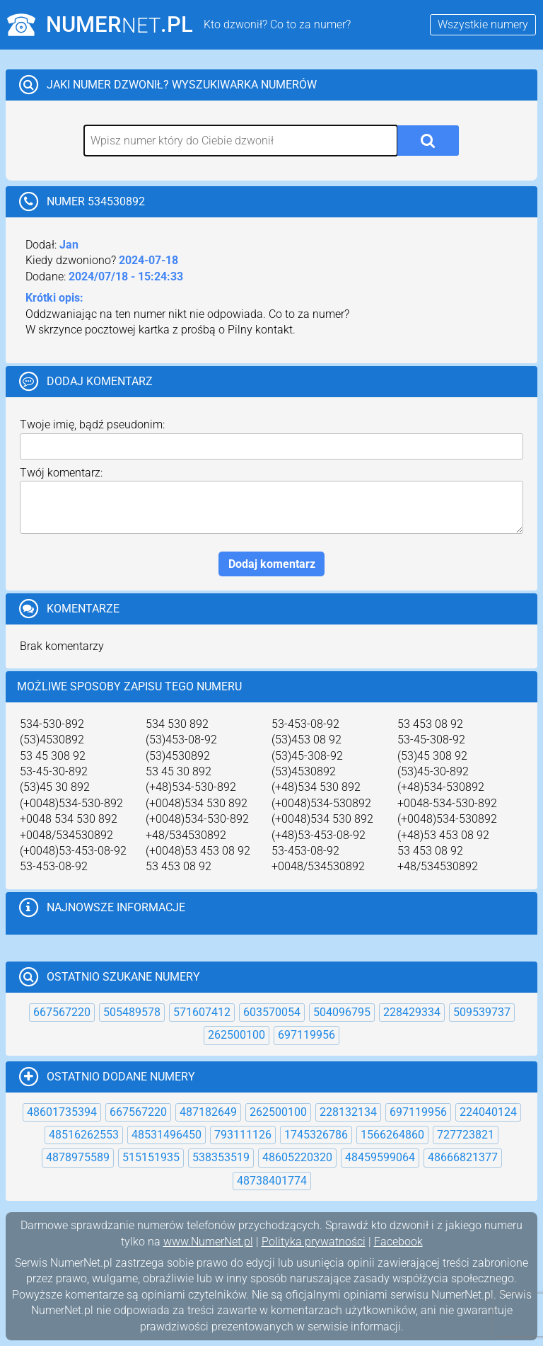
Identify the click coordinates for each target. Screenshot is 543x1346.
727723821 (465, 1134)
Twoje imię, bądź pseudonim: (92, 424)
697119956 (306, 1035)
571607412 (201, 1012)
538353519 (221, 1157)
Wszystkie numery (483, 24)
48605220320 (297, 1157)
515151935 (151, 1157)
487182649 (208, 1112)
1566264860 (392, 1134)
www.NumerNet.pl (208, 1241)
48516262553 (84, 1134)
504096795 (341, 1012)
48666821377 (463, 1157)
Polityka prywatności (314, 1241)
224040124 (488, 1112)
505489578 (131, 1012)
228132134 (348, 1112)
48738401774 (272, 1180)
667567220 (61, 1012)
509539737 (481, 1012)
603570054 (271, 1012)
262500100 (236, 1035)
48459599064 (380, 1157)
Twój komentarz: (61, 472)
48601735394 (62, 1112)
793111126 (243, 1134)
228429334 (411, 1012)
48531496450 (167, 1134)
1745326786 (316, 1134)
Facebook (398, 1241)
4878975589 (78, 1157)
